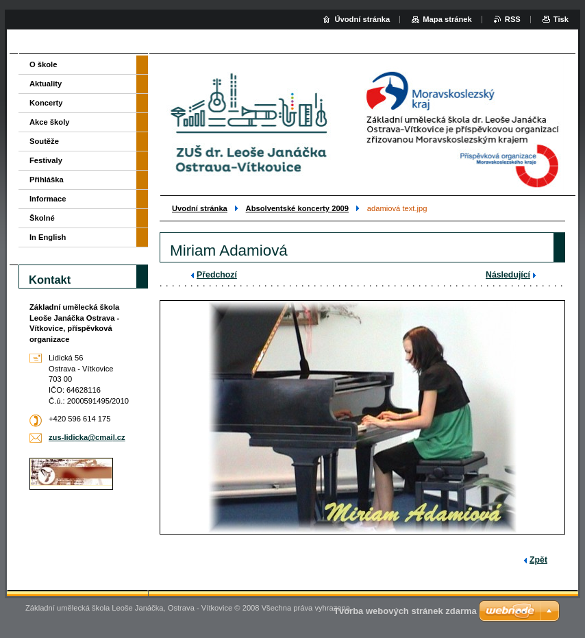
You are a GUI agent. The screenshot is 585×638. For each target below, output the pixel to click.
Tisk (561, 19)
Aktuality (45, 83)
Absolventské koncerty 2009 (297, 208)
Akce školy (49, 122)
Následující (508, 275)
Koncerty (46, 103)
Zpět (538, 560)
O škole (43, 64)
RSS (513, 19)
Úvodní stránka (362, 19)
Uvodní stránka (199, 208)
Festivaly (45, 160)
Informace (47, 199)
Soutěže (44, 141)
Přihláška (46, 179)
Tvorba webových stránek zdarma (405, 611)
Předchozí (217, 275)
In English (47, 237)
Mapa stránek (447, 19)
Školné (42, 218)
